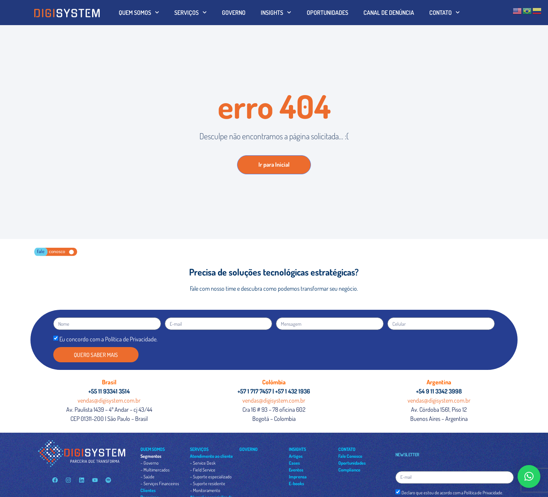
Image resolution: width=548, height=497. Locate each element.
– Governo (149, 463)
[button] (529, 476)
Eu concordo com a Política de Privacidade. (108, 339)
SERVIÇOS (190, 12)
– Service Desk (202, 463)
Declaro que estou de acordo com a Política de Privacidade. (452, 492)
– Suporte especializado (211, 476)
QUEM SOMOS (139, 12)
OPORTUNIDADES (327, 12)
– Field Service (202, 470)
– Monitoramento (205, 490)
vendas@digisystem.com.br (109, 400)
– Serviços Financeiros (159, 483)
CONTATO (444, 12)
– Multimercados (155, 470)
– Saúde (147, 476)
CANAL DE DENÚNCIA (388, 12)
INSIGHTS (276, 12)
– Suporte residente (207, 483)
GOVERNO (233, 12)
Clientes (148, 490)
